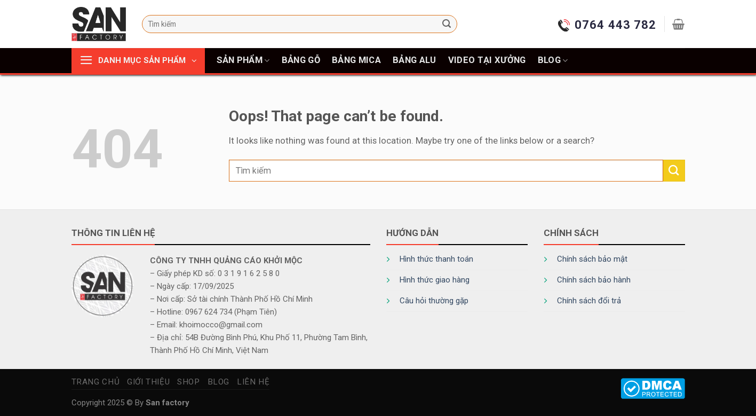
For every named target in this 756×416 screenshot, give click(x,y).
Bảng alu (414, 60)
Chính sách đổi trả (589, 300)
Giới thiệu (148, 382)
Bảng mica (356, 60)
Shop (188, 382)
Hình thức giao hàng (434, 280)
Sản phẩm (243, 60)
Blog (553, 60)
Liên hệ (253, 382)
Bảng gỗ (301, 60)
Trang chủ (95, 382)
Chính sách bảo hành (594, 280)
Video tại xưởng (487, 60)
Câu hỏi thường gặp (434, 300)
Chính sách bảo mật (592, 259)
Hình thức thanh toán (436, 259)
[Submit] (446, 24)
